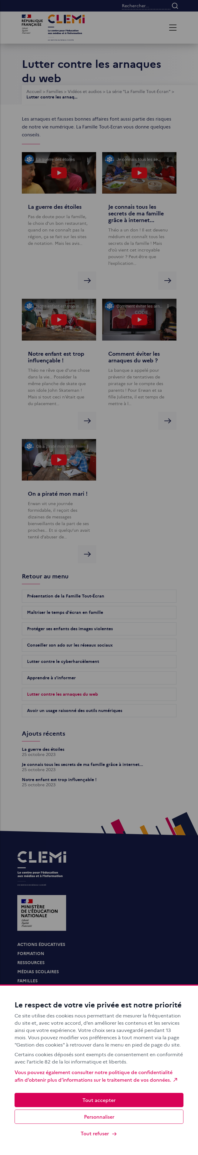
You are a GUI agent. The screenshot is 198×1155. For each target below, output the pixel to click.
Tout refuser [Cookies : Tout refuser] (99, 1133)
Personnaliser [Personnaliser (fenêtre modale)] (99, 1116)
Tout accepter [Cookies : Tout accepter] (99, 1100)
